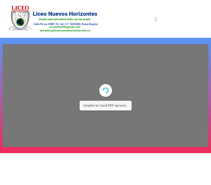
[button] (156, 19)
